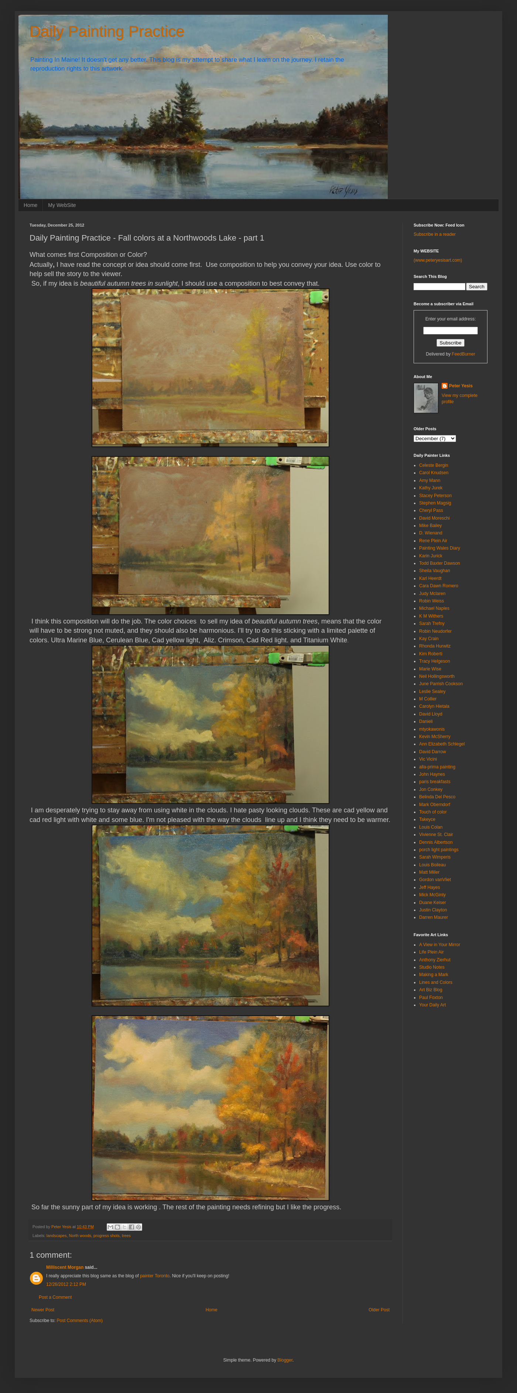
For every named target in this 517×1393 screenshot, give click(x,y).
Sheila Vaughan (434, 570)
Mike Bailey (430, 525)
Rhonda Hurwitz (435, 646)
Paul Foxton (431, 997)
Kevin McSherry (435, 736)
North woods (80, 1235)
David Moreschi (434, 518)
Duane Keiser (432, 902)
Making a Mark (433, 974)
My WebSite (62, 205)
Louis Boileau (432, 864)
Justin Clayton (433, 910)
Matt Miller (429, 872)
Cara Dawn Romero (438, 585)
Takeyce (427, 819)
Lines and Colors (435, 982)
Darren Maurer (433, 917)
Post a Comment (55, 1297)
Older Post (379, 1309)
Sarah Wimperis (435, 857)
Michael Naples (434, 608)
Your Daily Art (432, 1005)
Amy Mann (429, 480)
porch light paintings (439, 849)
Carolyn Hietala (434, 706)
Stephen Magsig (435, 503)
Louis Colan (430, 827)
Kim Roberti (430, 653)
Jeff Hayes (429, 887)
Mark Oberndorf (434, 804)
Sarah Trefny (432, 623)
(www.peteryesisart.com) (438, 260)
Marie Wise (430, 669)
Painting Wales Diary (439, 548)
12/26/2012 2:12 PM (66, 1284)
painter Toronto (155, 1275)
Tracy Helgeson (434, 661)
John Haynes (432, 774)
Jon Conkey (430, 789)
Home (30, 205)
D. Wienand (430, 533)
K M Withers (431, 616)
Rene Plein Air (433, 540)
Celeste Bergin (433, 465)
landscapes (57, 1235)
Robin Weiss (431, 601)
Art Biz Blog (430, 989)
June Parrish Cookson (441, 683)
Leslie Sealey (432, 691)
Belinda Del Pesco (437, 796)
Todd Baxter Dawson (439, 563)
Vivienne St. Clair (436, 834)
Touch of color (433, 812)
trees (126, 1235)
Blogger (284, 1360)
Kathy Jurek (430, 487)
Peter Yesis (461, 385)
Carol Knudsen (433, 472)
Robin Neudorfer (435, 631)
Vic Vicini (428, 759)
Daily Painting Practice (107, 31)
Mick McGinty (432, 894)
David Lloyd (430, 714)
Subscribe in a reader (435, 234)
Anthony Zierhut (435, 959)
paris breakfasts (435, 781)
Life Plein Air (431, 952)
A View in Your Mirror (439, 944)
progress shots (106, 1235)
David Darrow (432, 751)
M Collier (427, 698)
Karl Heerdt (430, 578)
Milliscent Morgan (64, 1267)
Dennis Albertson (436, 842)
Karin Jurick (430, 555)
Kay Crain (429, 638)
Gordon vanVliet (435, 879)
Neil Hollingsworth (437, 676)
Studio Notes (432, 967)
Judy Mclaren (432, 593)
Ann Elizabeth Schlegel (442, 744)
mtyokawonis (432, 729)
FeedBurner (463, 354)
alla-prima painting (437, 766)
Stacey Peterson (435, 495)
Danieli (426, 721)
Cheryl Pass (431, 510)
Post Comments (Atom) (80, 1320)
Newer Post (42, 1309)
